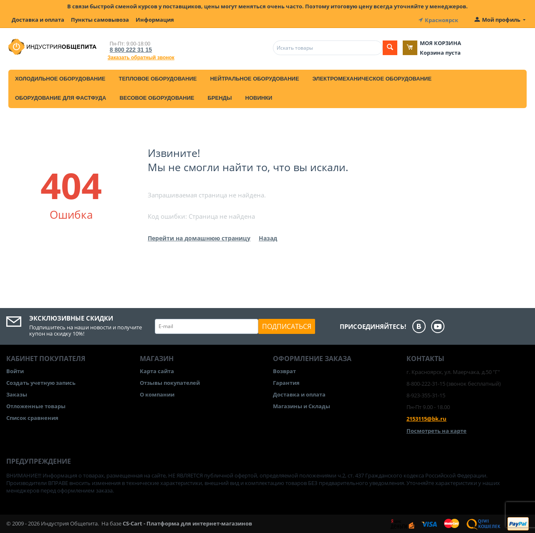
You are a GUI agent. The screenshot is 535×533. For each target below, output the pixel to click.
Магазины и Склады (301, 405)
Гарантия (286, 382)
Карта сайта (157, 370)
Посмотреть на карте (436, 430)
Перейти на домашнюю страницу (199, 237)
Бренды (219, 97)
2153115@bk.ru (426, 418)
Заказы (16, 393)
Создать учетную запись (41, 382)
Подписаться (286, 325)
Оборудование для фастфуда (60, 97)
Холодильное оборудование (60, 78)
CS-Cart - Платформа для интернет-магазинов (187, 523)
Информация (155, 19)
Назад (268, 237)
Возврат (284, 370)
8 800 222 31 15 (129, 48)
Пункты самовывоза (100, 19)
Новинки (259, 97)
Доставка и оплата (38, 19)
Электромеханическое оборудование (372, 78)
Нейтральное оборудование (254, 78)
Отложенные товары (36, 405)
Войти (15, 370)
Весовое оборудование (156, 97)
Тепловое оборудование (158, 78)
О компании (157, 393)
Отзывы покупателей (170, 382)
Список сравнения (32, 417)
